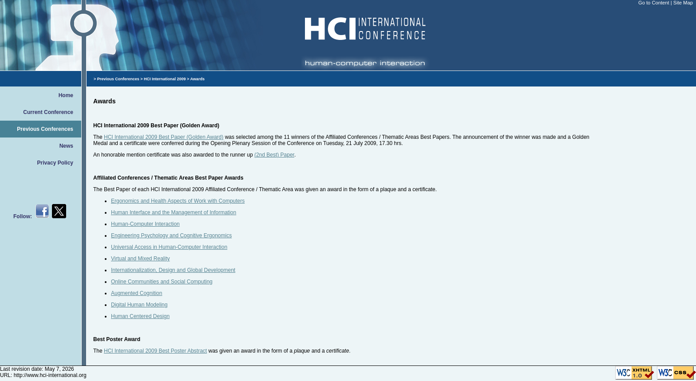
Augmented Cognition (136, 293)
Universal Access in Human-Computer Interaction (169, 247)
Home (66, 95)
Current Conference (48, 112)
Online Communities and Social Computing (162, 282)
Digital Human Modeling (139, 305)
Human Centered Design (140, 316)
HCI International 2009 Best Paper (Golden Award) (163, 137)
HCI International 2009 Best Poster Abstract (155, 351)
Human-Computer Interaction (145, 224)
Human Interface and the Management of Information (173, 212)
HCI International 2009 (165, 79)
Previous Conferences (45, 129)
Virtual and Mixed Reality (140, 258)
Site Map (683, 2)
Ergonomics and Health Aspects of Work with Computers (178, 201)
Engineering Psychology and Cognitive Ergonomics (171, 235)
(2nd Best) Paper (274, 155)
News (66, 146)
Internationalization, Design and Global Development (173, 270)
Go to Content (654, 2)
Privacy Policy (55, 163)
